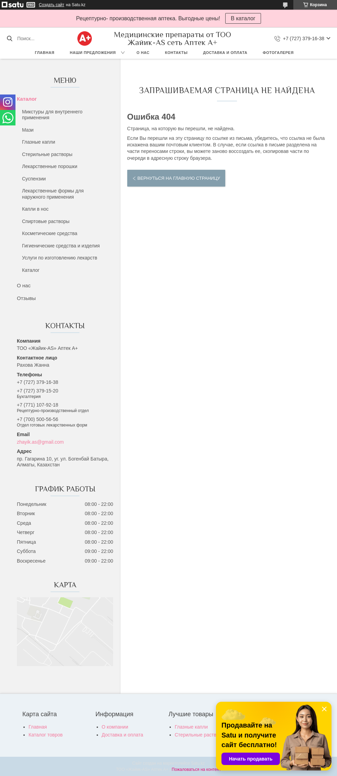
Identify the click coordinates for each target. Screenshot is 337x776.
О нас (143, 53)
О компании (115, 727)
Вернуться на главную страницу (179, 178)
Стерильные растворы (47, 154)
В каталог (243, 18)
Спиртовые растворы (45, 221)
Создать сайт (51, 4)
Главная (44, 53)
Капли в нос (35, 209)
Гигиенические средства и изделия (61, 245)
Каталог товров (46, 735)
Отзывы (26, 298)
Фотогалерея (278, 53)
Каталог (27, 99)
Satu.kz (198, 763)
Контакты (176, 53)
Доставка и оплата (225, 53)
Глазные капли (38, 142)
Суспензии (34, 178)
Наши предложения (93, 53)
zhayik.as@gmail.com (40, 442)
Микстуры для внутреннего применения (52, 115)
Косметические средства (49, 233)
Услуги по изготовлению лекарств (59, 257)
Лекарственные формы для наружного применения (53, 194)
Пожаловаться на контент (196, 769)
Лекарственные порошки (49, 166)
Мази (28, 130)
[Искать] (9, 38)
